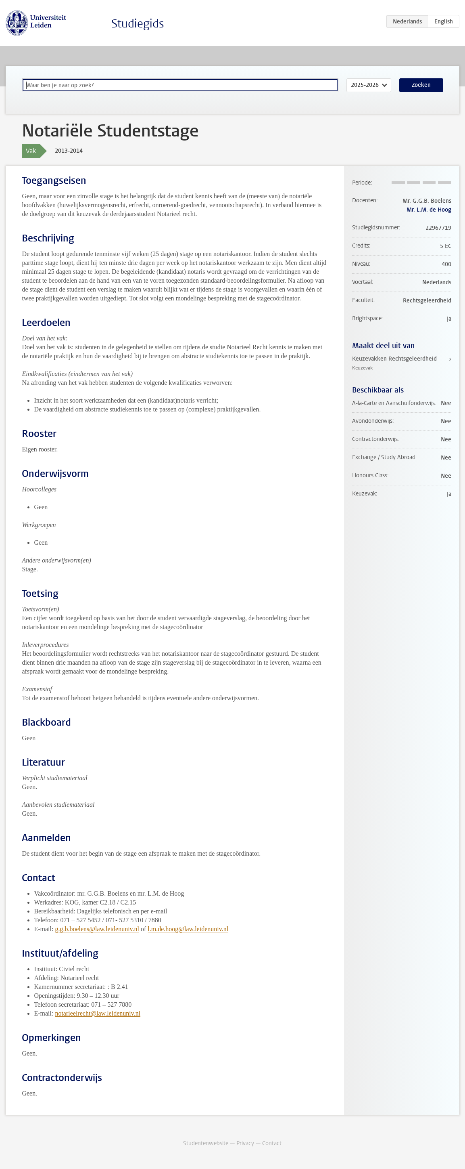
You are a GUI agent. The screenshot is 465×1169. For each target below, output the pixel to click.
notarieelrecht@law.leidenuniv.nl (97, 1013)
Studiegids (137, 23)
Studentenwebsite (205, 1143)
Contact (272, 1143)
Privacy (245, 1143)
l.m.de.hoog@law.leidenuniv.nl (188, 929)
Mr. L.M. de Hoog (429, 210)
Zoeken (421, 85)
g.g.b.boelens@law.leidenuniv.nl (97, 929)
